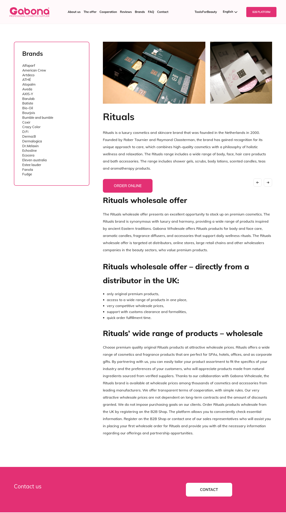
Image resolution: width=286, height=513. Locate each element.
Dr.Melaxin (30, 146)
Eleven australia (34, 160)
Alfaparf (28, 65)
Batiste (27, 103)
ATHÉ (26, 79)
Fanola (27, 169)
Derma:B (29, 136)
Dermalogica (32, 141)
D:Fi (25, 131)
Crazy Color (31, 127)
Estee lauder (31, 165)
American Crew (34, 70)
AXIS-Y (27, 94)
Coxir (26, 122)
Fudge (27, 174)
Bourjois (28, 113)
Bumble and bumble (37, 117)
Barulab (28, 99)
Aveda (27, 89)
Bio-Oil (27, 108)
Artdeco (28, 75)
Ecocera (28, 155)
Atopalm (29, 84)
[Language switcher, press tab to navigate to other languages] (231, 12)
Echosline (29, 150)
